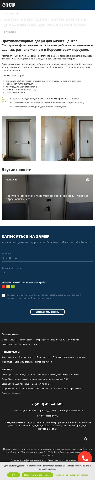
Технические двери (11, 393)
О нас (4, 339)
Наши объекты (58, 339)
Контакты (38, 344)
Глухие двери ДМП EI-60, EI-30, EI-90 (18, 374)
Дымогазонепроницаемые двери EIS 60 (49, 379)
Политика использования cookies (66, 460)
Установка (69, 357)
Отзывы (13, 339)
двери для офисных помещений (46, 98)
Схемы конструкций (11, 344)
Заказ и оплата (9, 357)
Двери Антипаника (11, 64)
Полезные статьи (43, 361)
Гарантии (81, 357)
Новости (27, 344)
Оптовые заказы (26, 357)
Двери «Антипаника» (42, 384)
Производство (43, 357)
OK (13, 475)
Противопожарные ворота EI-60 (65, 388)
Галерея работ (42, 339)
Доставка (57, 357)
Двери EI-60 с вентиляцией (15, 379)
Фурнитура (7, 361)
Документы (73, 339)
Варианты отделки (24, 361)
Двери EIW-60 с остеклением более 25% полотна (25, 388)
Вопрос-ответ (26, 339)
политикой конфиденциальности (38, 298)
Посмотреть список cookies (37, 475)
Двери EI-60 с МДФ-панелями (16, 384)
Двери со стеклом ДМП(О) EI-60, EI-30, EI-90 (58, 374)
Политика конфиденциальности (28, 460)
